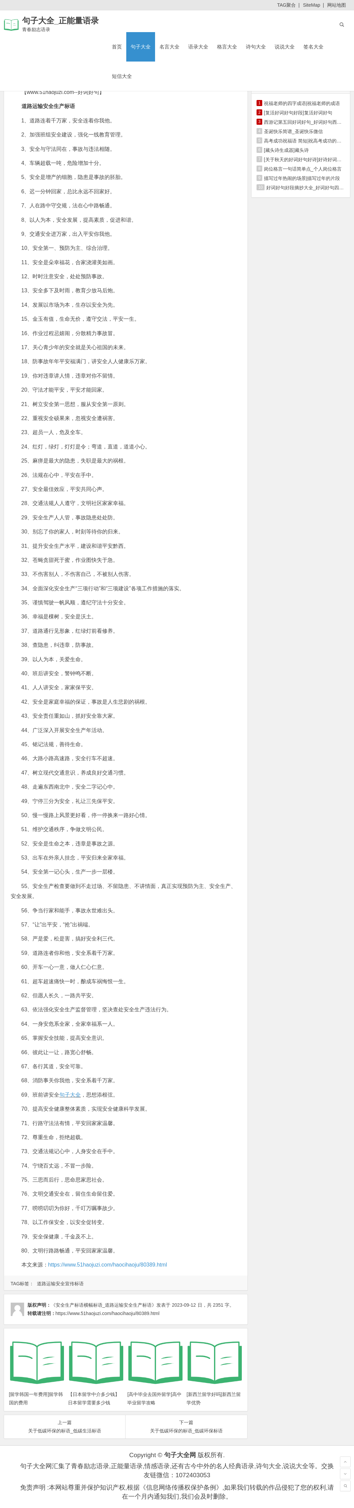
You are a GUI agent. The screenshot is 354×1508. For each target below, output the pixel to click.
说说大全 (285, 46)
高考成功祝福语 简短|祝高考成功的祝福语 (307, 140)
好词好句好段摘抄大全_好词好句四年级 (307, 187)
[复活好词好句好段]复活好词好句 (298, 112)
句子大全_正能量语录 (60, 20)
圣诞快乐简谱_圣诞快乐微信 (293, 131)
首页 (117, 46)
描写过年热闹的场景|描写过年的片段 (302, 178)
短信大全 (122, 76)
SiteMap (311, 5)
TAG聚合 (286, 5)
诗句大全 (256, 46)
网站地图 (336, 5)
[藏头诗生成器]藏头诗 (286, 150)
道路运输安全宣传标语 (60, 1283)
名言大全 (169, 46)
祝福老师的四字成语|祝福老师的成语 (302, 103)
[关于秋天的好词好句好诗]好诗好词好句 (305, 159)
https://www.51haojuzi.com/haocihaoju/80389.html (107, 1265)
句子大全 (141, 46)
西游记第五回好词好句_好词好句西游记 (305, 122)
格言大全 (227, 46)
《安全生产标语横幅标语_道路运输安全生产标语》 (104, 1305)
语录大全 (198, 46)
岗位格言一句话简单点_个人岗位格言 (303, 169)
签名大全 (313, 46)
